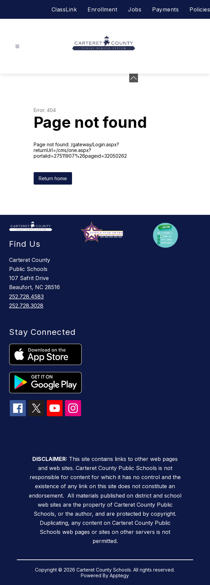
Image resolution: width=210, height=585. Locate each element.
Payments (165, 9)
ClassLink (64, 9)
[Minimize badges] (133, 78)
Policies (199, 9)
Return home (53, 178)
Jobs (134, 9)
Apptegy (119, 575)
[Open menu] (17, 46)
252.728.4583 (26, 296)
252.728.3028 (26, 305)
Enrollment (102, 9)
